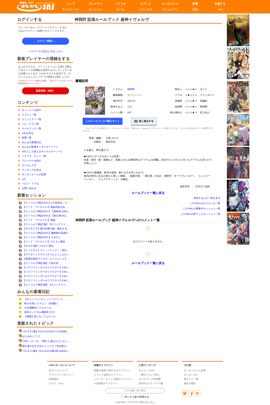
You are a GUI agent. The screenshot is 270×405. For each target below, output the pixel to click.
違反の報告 (190, 383)
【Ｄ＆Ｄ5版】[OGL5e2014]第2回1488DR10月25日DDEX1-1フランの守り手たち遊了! (68, 350)
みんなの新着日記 (31, 142)
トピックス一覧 (30, 123)
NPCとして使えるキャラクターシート (42, 151)
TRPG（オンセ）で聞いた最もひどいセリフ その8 (50, 341)
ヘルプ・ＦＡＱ (30, 183)
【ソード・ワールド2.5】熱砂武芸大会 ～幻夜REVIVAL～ (54, 207)
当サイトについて (58, 370)
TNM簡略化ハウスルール (38, 307)
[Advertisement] (117, 50)
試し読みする (144, 121)
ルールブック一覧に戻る (148, 193)
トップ (70, 3)
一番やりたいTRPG (149, 374)
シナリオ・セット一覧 (34, 156)
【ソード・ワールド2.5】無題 (39, 220)
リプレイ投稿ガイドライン (108, 374)
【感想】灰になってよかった (40, 316)
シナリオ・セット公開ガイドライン (113, 379)
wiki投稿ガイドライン (106, 383)
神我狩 (131, 89)
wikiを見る (27, 133)
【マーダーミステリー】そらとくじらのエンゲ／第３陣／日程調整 (59, 254)
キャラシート (70, 9)
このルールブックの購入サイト (103, 121)
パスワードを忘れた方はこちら (45, 51)
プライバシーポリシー (61, 374)
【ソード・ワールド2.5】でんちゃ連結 (44, 241)
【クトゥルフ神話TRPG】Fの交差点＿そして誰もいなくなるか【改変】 (62, 202)
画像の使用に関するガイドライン (112, 370)
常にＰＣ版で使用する (135, 397)
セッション (95, 9)
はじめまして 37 (31, 336)
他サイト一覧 (191, 379)
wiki (220, 9)
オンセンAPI (190, 374)
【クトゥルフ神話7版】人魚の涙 (40, 263)
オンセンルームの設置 (34, 174)
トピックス (145, 9)
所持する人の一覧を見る (207, 198)
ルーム (120, 9)
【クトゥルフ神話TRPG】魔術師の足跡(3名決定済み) (52, 232)
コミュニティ (170, 9)
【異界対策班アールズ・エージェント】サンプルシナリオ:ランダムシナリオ (65, 258)
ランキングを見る (31, 169)
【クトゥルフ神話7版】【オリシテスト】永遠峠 (49, 224)
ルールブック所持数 (150, 379)
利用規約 (53, 379)
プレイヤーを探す (31, 160)
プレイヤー (95, 3)
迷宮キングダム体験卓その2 (39, 312)
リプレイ (145, 3)
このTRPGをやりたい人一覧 (205, 203)
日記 (195, 9)
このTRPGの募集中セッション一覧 (201, 208)
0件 (129, 112)
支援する (220, 3)
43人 (129, 106)
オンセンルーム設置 (195, 370)
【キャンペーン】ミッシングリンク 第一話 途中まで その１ (59, 299)
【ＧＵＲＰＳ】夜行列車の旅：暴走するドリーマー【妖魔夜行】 (58, 228)
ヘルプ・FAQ (56, 383)
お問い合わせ (29, 188)
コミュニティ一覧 (31, 119)
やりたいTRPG (147, 370)
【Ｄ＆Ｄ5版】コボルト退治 (38, 245)
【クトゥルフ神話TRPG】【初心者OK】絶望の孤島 (51, 215)
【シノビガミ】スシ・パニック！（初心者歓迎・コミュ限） (56, 250)
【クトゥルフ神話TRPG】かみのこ (42, 237)
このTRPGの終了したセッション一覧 (200, 214)
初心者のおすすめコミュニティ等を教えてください (50, 346)
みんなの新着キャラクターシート (40, 146)
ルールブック (170, 3)
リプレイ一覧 (29, 114)
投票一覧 (27, 137)
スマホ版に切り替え (135, 390)
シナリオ (120, 3)
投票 (195, 3)
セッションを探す (31, 110)
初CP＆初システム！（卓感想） (41, 303)
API (24, 179)
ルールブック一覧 (31, 128)
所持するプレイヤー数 (151, 383)
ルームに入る (29, 165)
